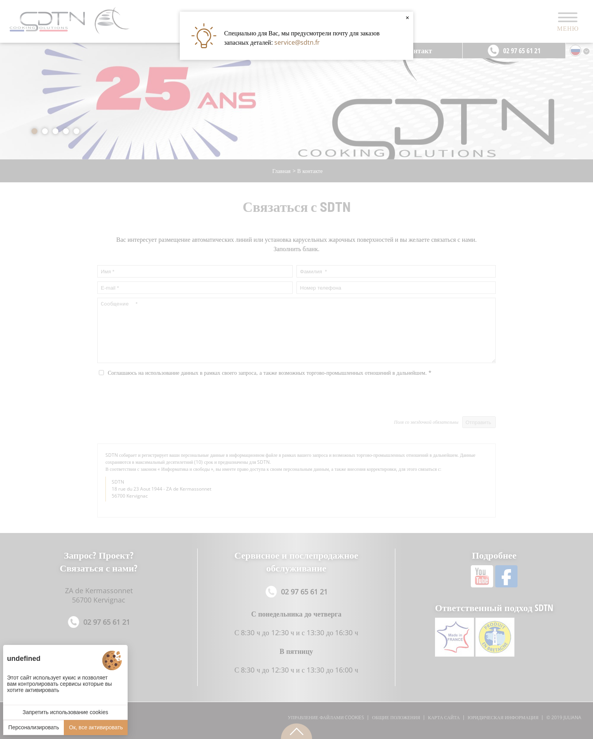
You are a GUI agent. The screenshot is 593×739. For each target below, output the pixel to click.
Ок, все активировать (96, 727)
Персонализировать (33, 727)
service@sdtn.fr (297, 42)
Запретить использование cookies (65, 712)
